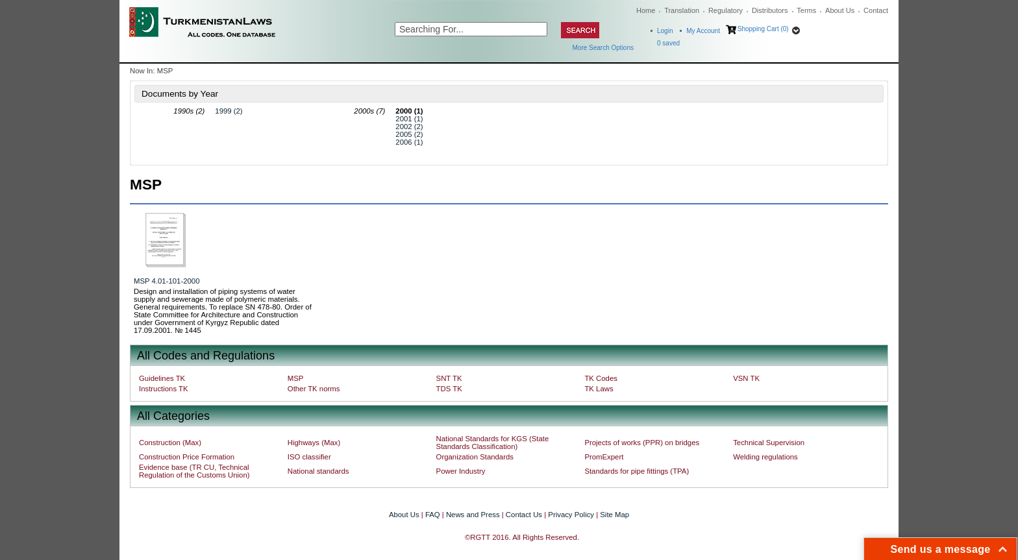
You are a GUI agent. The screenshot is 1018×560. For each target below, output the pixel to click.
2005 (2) (409, 134)
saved (668, 43)
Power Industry (461, 471)
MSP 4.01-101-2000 (166, 281)
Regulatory (725, 10)
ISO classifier (309, 457)
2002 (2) (409, 126)
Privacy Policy (571, 514)
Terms (806, 10)
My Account (703, 30)
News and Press (473, 514)
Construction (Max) (170, 442)
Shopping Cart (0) (763, 28)
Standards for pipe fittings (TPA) (636, 471)
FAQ (432, 514)
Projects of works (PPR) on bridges (641, 442)
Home (645, 10)
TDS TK (449, 389)
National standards (318, 471)
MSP (296, 378)
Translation (681, 10)
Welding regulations (765, 457)
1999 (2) (228, 111)
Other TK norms (314, 389)
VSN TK (746, 378)
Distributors (770, 10)
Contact (875, 10)
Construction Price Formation (186, 457)
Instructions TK (163, 389)
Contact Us (524, 514)
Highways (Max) (314, 442)
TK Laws (598, 389)
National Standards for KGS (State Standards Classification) (492, 442)
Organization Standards (475, 457)
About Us (839, 10)
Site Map (614, 514)
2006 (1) (409, 142)
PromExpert (603, 457)
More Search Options (603, 47)
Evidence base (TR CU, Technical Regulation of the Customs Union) (194, 471)
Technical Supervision (768, 442)
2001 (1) (409, 119)
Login (665, 30)
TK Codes (600, 378)
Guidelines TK (162, 378)
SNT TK (449, 378)
